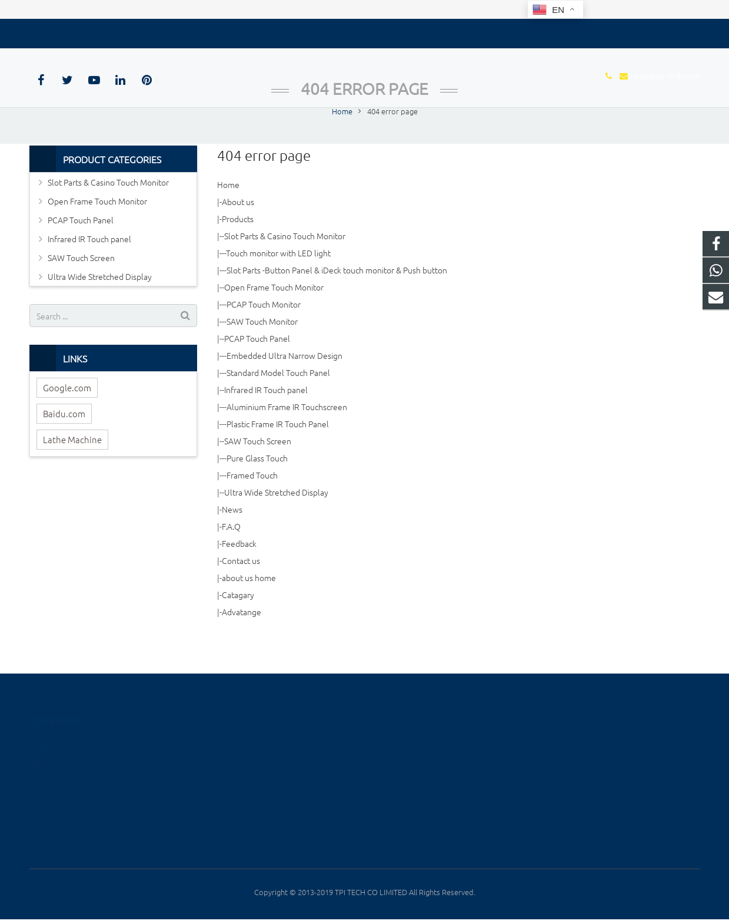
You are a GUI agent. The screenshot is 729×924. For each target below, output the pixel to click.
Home (228, 215)
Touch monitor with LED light (278, 283)
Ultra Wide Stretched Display (276, 523)
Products (238, 249)
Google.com (67, 418)
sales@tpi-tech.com (89, 31)
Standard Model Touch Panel (278, 403)
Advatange (241, 642)
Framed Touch (252, 506)
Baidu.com (64, 444)
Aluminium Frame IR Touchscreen (287, 437)
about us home (249, 608)
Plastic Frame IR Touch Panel (278, 454)
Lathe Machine (72, 470)
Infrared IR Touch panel (266, 420)
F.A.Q (231, 557)
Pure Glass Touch (257, 488)
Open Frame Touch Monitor (274, 318)
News (232, 540)
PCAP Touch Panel (257, 369)
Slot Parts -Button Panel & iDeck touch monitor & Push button (337, 300)
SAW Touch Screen (257, 471)
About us (238, 232)
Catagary (238, 625)
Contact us (241, 591)
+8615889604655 (588, 744)
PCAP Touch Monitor (264, 335)
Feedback (239, 574)
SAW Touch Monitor (262, 352)
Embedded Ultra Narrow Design (284, 386)
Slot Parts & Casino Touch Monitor (284, 266)
